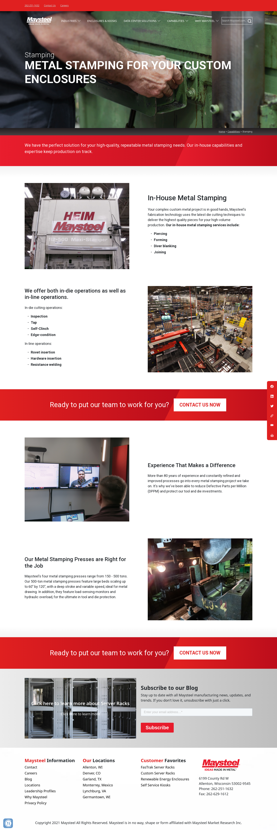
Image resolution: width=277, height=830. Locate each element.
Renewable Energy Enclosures (165, 779)
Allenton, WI (93, 767)
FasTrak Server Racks (158, 767)
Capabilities (175, 21)
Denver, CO (92, 773)
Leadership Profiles (40, 791)
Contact (31, 767)
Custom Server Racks (158, 773)
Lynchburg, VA (94, 791)
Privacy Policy (36, 803)
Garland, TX (92, 779)
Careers (64, 5)
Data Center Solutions (140, 21)
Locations (32, 785)
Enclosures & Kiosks (102, 21)
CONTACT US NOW (199, 405)
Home (222, 131)
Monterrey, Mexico (98, 785)
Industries (68, 21)
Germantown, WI (96, 797)
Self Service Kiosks (155, 785)
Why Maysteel (205, 21)
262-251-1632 (32, 5)
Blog (28, 779)
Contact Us (50, 5)
